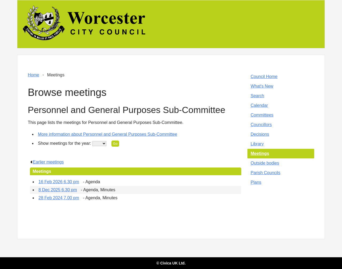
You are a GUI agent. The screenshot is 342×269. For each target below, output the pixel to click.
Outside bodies (265, 163)
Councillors (261, 124)
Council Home (264, 76)
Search (257, 95)
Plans (256, 182)
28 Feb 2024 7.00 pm (58, 198)
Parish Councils (265, 172)
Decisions (260, 134)
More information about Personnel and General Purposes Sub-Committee (107, 134)
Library (257, 144)
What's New (262, 86)
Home (33, 75)
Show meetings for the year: (65, 143)
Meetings (260, 153)
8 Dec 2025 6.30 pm (57, 190)
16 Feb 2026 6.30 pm (58, 182)
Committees (262, 115)
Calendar (259, 105)
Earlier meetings (47, 162)
